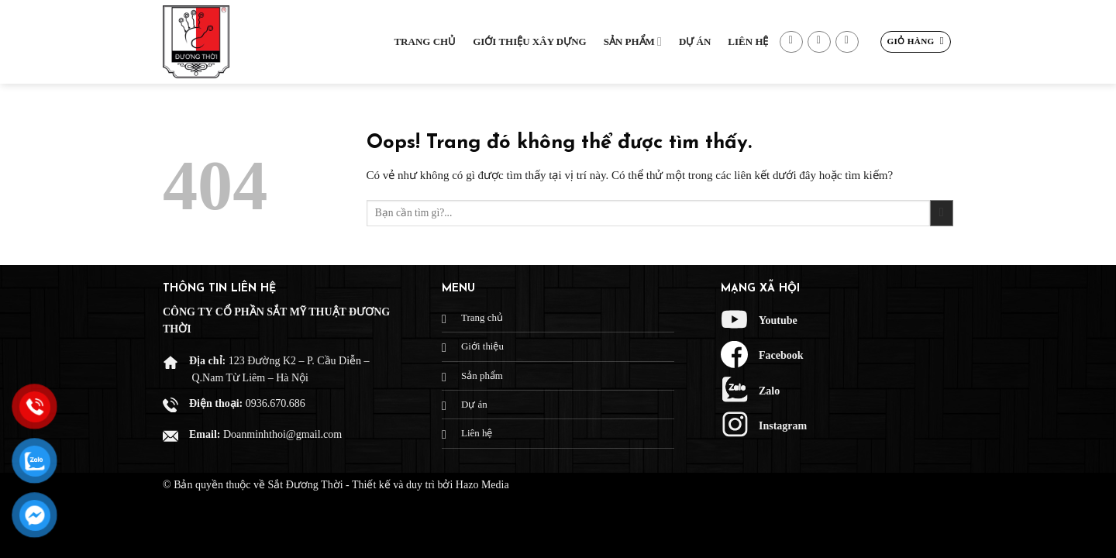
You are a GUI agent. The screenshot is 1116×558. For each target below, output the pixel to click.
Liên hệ (748, 41)
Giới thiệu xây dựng (530, 41)
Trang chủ (425, 41)
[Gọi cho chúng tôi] (847, 42)
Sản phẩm (633, 41)
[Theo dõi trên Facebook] (791, 42)
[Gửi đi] (941, 213)
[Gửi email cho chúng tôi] (819, 42)
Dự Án (695, 41)
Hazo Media (482, 485)
